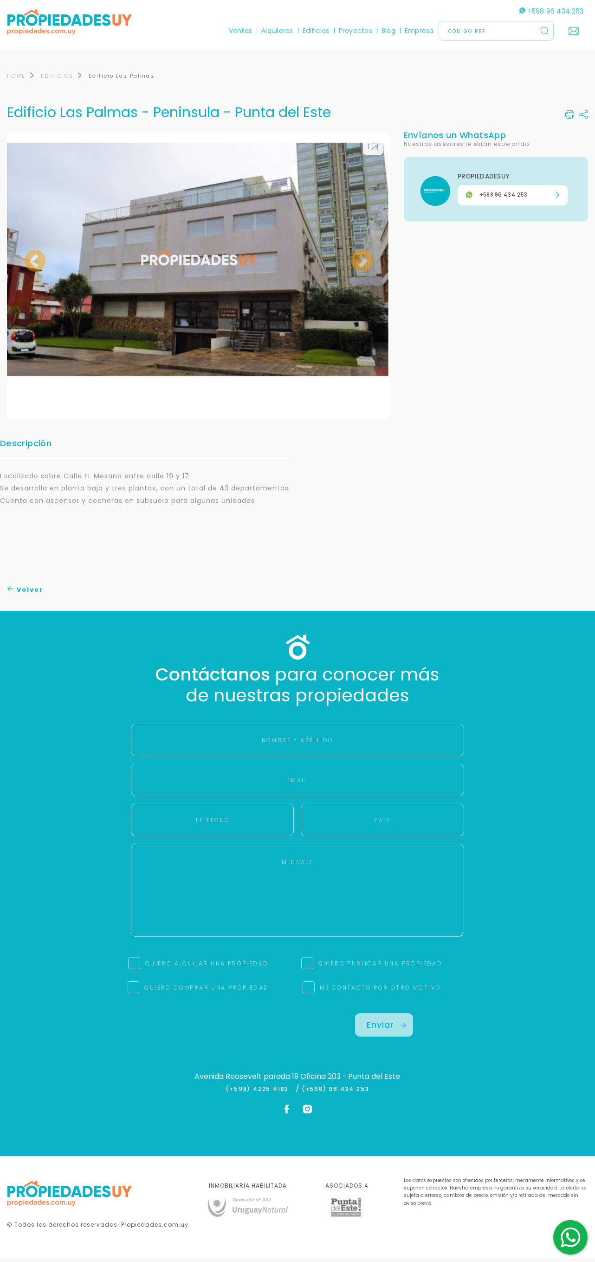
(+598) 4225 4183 (259, 1093)
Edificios (316, 30)
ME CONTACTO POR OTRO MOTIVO (380, 991)
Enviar (387, 1028)
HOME (16, 79)
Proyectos (355, 30)
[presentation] (210, 1035)
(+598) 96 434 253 (335, 1093)
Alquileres (277, 30)
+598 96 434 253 (551, 11)
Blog (388, 30)
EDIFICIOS (57, 79)
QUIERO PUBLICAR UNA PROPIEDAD (380, 967)
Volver (25, 593)
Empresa (419, 30)
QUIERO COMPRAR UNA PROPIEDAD (206, 991)
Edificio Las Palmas (122, 79)
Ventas (240, 30)
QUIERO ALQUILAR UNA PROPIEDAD (207, 967)
